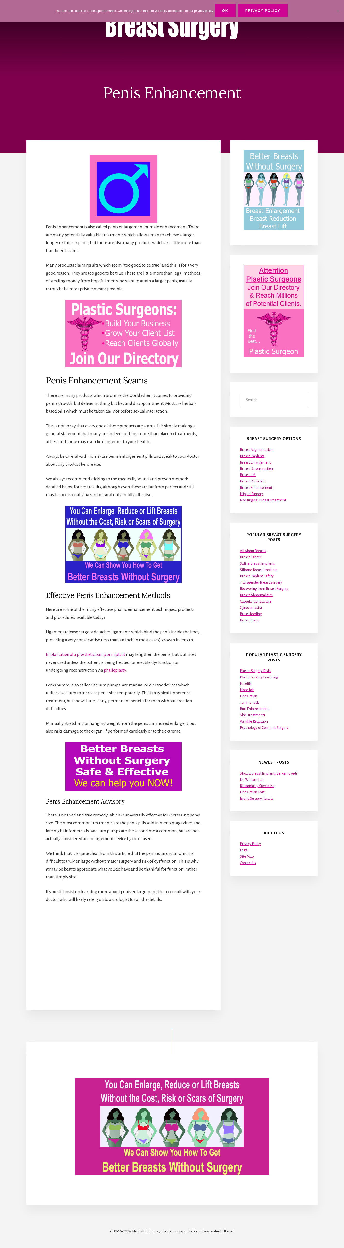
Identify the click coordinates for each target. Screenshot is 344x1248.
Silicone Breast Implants (258, 570)
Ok (226, 11)
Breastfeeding (251, 614)
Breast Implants (252, 456)
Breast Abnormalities (256, 595)
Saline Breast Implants (257, 563)
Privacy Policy (250, 844)
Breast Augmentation (256, 450)
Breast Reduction (253, 481)
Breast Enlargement (255, 462)
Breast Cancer (250, 557)
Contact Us (248, 863)
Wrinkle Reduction (254, 721)
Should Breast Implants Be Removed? (268, 773)
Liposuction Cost (252, 792)
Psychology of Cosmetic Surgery (264, 728)
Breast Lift (248, 475)
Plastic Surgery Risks (255, 671)
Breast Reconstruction (256, 469)
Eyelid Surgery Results (256, 798)
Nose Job (247, 690)
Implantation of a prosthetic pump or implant (88, 654)
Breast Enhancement (256, 487)
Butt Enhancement (254, 709)
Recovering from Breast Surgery (264, 589)
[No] (338, 10)
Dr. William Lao (252, 780)
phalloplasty (115, 670)
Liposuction (248, 696)
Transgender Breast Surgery (261, 582)
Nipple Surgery (251, 494)
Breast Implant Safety (257, 576)
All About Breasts (253, 551)
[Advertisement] (123, 952)
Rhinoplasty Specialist (257, 786)
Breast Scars (249, 620)
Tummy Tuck (249, 702)
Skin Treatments (252, 715)
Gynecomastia (251, 608)
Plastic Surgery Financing (259, 677)
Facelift (245, 683)
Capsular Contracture (255, 601)
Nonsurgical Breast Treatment (263, 500)
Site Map (247, 857)
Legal (244, 850)
